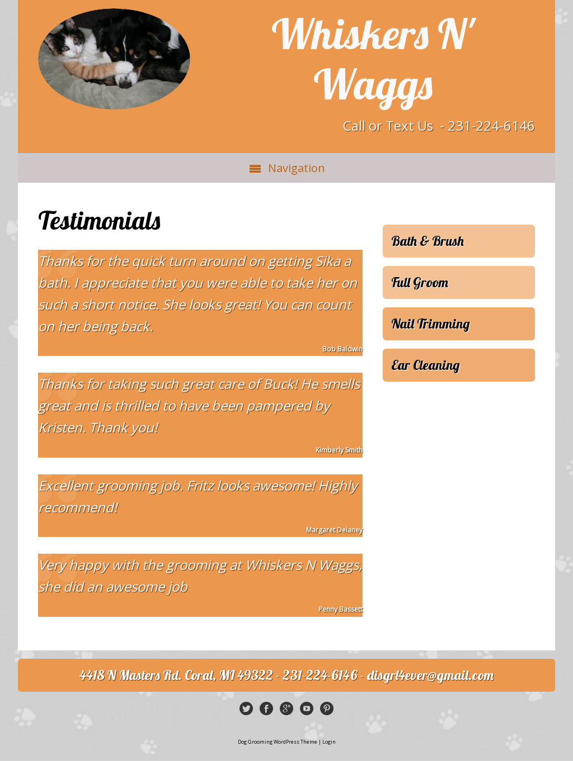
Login (329, 741)
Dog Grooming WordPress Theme (277, 741)
